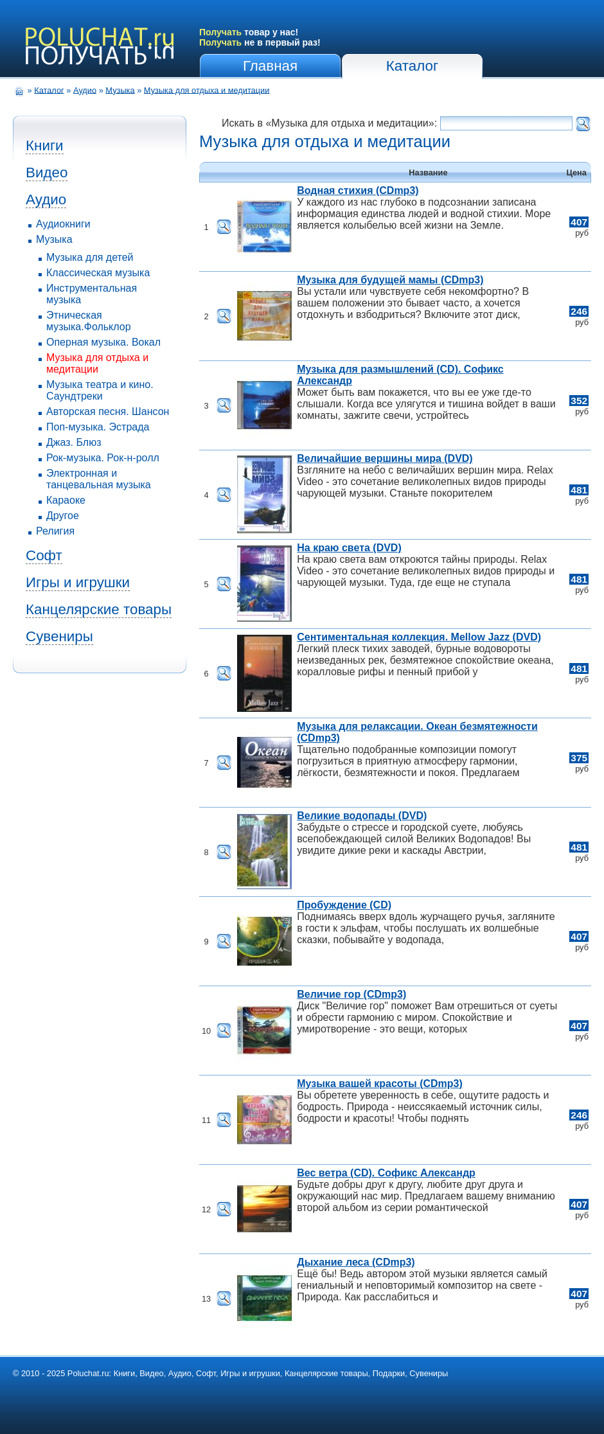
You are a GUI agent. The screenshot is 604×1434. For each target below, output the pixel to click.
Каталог (412, 66)
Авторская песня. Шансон (107, 411)
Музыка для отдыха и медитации (207, 89)
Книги (45, 145)
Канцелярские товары (99, 609)
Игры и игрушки (78, 582)
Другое (62, 515)
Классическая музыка (98, 272)
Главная (270, 66)
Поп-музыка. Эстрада (97, 426)
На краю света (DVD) (349, 547)
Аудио (84, 89)
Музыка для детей (90, 257)
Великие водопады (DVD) (362, 815)
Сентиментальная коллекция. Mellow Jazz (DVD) (419, 637)
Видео (46, 172)
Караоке (65, 500)
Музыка (119, 89)
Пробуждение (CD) (344, 904)
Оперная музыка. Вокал (103, 342)
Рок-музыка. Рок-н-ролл (102, 457)
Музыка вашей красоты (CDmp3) (380, 1083)
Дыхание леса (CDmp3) (355, 1262)
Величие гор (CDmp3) (351, 994)
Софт (44, 555)
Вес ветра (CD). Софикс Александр (386, 1172)
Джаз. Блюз (73, 442)
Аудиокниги (63, 223)
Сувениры (59, 636)
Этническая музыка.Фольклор (88, 321)
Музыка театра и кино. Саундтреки (100, 390)
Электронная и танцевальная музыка (98, 479)
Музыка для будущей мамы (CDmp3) (390, 279)
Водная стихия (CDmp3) (357, 190)
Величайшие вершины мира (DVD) (384, 458)
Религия (55, 531)
